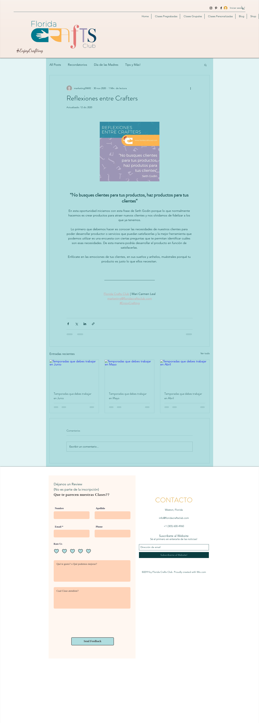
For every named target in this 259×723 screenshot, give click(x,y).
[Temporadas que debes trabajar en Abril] (185, 373)
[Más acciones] (191, 88)
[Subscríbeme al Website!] (174, 555)
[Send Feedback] (92, 641)
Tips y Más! (133, 65)
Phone (99, 526)
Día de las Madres (106, 65)
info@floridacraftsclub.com (174, 518)
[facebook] (221, 8)
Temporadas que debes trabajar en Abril (183, 395)
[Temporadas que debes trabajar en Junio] (74, 373)
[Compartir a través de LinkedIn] (84, 323)
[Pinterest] (216, 8)
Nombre (59, 508)
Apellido (100, 508)
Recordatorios (77, 65)
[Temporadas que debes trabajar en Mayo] (129, 373)
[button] (243, 8)
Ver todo (205, 353)
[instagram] (211, 8)
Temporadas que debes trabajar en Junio (72, 395)
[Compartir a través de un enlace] (93, 323)
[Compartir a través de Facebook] (68, 323)
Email (58, 526)
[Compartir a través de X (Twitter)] (76, 323)
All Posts (55, 65)
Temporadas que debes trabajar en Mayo (128, 395)
